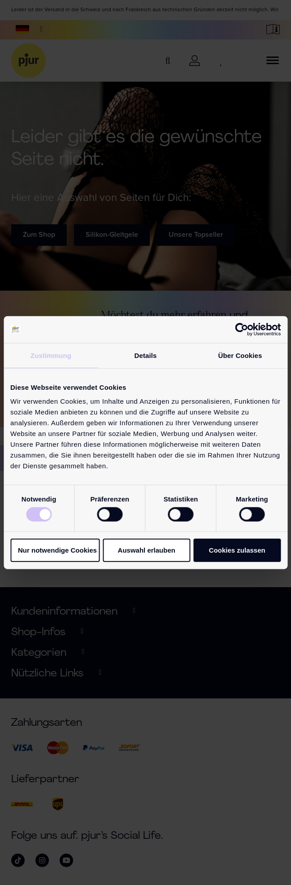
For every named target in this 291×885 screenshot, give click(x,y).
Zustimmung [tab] (50, 355)
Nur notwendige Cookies (57, 550)
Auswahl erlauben (146, 550)
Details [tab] (146, 355)
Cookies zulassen (237, 550)
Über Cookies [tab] (240, 355)
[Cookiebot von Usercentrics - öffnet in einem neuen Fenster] (241, 329)
